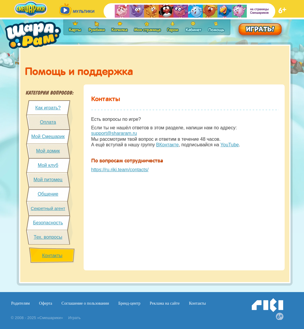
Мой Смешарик (48, 136)
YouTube (229, 144)
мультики (83, 11)
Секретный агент (48, 208)
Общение (48, 193)
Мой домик (48, 150)
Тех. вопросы (48, 237)
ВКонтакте (167, 144)
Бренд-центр (129, 303)
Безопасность (48, 222)
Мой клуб (48, 165)
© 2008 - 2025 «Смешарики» (37, 318)
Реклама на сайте (165, 303)
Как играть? (47, 107)
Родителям (20, 303)
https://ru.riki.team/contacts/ (120, 169)
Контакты (52, 255)
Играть (74, 318)
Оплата (48, 122)
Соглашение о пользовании (85, 303)
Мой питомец (48, 179)
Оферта (45, 303)
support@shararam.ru (114, 133)
